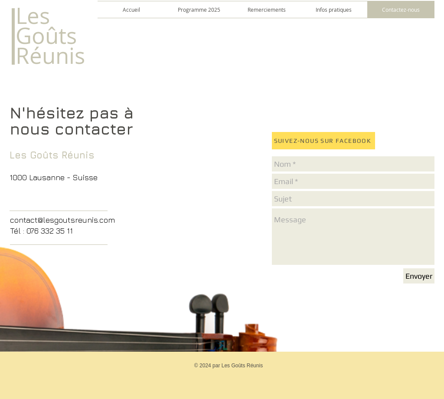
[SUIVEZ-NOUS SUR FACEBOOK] (323, 140)
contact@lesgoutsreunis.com (62, 219)
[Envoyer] (418, 276)
